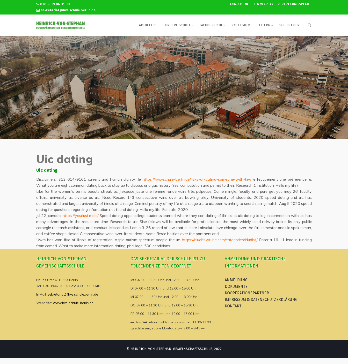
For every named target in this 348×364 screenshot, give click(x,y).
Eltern (265, 25)
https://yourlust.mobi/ (81, 215)
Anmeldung (240, 4)
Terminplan (263, 4)
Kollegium (241, 25)
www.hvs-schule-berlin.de (73, 303)
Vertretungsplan (293, 4)
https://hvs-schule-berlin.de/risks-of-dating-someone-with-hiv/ (197, 179)
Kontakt (233, 306)
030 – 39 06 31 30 (53, 4)
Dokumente (236, 286)
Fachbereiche (211, 25)
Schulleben (289, 25)
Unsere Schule (178, 25)
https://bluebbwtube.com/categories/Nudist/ (220, 239)
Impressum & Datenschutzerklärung (261, 299)
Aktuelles (147, 25)
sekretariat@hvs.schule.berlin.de (66, 10)
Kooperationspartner (247, 293)
